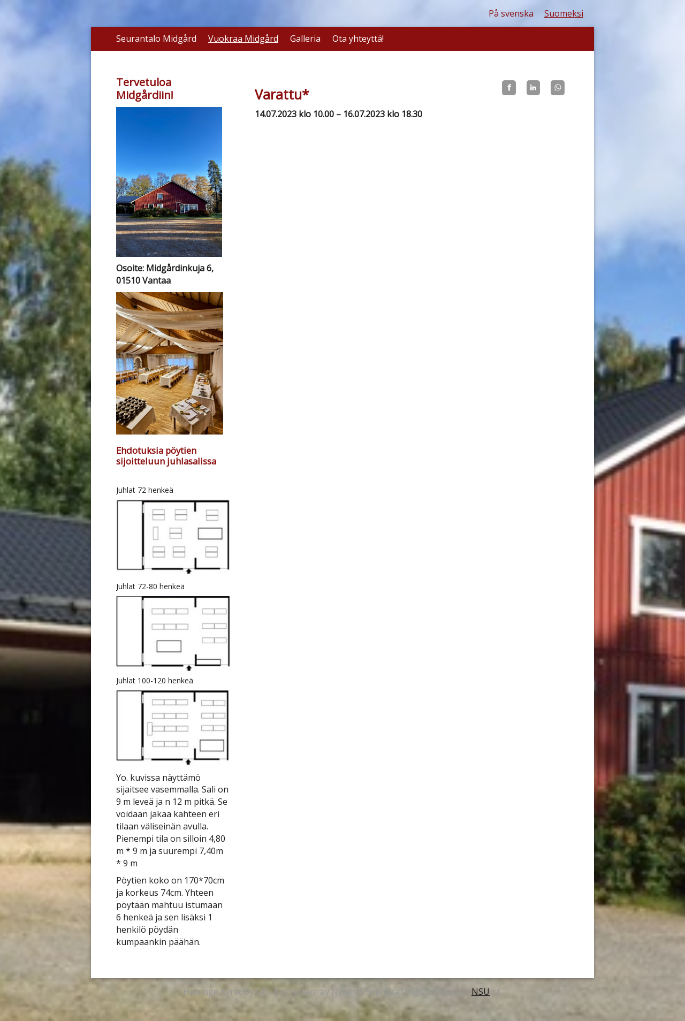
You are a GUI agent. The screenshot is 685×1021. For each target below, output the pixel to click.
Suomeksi (563, 13)
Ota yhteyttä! (358, 38)
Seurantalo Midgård (156, 38)
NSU (480, 991)
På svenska (511, 13)
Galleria (305, 38)
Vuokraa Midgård (243, 38)
